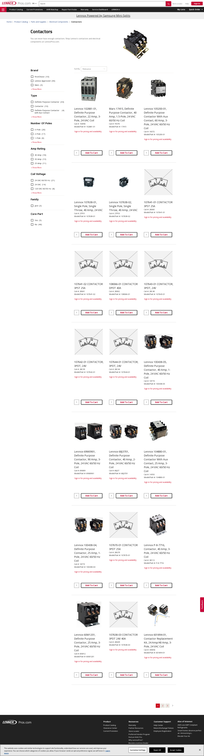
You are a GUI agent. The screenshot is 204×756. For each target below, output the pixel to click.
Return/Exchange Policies (164, 728)
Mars (37, 85)
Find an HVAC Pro (135, 737)
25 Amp (38, 163)
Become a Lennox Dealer (138, 743)
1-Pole (37, 138)
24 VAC (38, 184)
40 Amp (38, 155)
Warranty (84, 9)
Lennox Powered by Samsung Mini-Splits (103, 15)
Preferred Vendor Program (139, 734)
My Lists (181, 9)
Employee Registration (162, 731)
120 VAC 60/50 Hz (43, 188)
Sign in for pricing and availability (88, 131)
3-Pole (38, 129)
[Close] (200, 752)
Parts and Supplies (38, 22)
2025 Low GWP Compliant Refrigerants (187, 726)
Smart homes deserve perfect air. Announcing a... (189, 731)
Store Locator (177, 4)
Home (9, 22)
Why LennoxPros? (136, 740)
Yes (36, 220)
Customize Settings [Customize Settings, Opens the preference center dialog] (137, 752)
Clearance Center (110, 728)
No (36, 224)
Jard (36, 205)
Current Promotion (110, 731)
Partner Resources (136, 728)
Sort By (77, 69)
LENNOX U (115, 9)
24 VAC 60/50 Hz (43, 180)
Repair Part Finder (69, 9)
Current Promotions (35, 9)
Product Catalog (16, 9)
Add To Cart (91, 152)
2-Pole (38, 134)
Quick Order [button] (194, 9)
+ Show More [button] (36, 89)
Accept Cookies (176, 752)
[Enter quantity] (76, 152)
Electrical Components (58, 22)
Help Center (158, 725)
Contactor (39, 106)
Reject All (157, 752)
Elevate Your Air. (184, 736)
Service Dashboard (100, 9)
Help (187, 4)
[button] (168, 3)
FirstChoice (40, 76)
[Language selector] (33, 3)
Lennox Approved (43, 81)
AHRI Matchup (52, 9)
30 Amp (38, 159)
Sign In (197, 3)
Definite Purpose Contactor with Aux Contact (47, 111)
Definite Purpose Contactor (47, 102)
